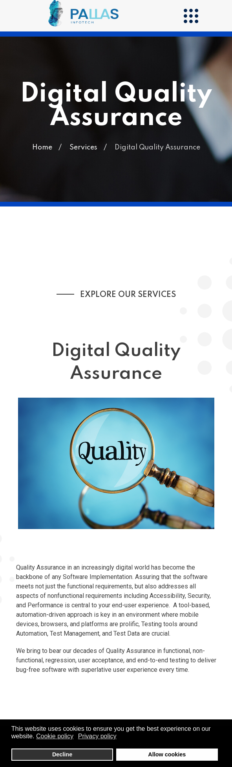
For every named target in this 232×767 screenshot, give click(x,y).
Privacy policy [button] (97, 736)
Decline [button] (62, 754)
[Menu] (191, 16)
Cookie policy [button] (54, 736)
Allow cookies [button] (167, 754)
